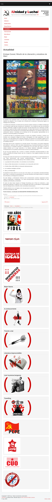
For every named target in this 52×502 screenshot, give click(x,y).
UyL (2, 4)
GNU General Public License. (28, 497)
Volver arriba (47, 498)
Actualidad (7, 29)
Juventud (6, 39)
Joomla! (3, 497)
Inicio (5, 18)
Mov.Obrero (7, 34)
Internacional (7, 31)
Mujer (5, 37)
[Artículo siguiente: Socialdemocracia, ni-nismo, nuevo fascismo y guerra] (44, 202)
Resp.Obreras (7, 26)
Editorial (6, 21)
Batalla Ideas (7, 23)
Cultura (6, 45)
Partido (6, 42)
